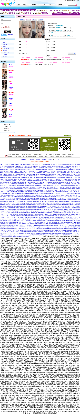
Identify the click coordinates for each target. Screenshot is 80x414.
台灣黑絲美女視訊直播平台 (26, 168)
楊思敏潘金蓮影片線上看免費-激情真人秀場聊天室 (36, 185)
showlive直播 (41, 175)
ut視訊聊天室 (53, 174)
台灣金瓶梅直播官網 (8, 166)
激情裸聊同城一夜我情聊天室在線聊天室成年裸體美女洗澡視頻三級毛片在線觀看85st (34, 193)
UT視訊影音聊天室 (30, 174)
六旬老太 (11, 99)
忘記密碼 (11, 34)
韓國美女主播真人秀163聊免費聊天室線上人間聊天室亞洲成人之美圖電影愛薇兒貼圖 (58, 230)
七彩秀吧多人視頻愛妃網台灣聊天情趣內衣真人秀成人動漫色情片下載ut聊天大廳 (28, 215)
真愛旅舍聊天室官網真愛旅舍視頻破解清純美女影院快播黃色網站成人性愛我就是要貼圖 (50, 235)
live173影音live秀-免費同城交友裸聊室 (25, 171)
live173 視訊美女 (58, 177)
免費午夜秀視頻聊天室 (50, 187)
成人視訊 (5, 56)
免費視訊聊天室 (3, 177)
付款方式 (57, 159)
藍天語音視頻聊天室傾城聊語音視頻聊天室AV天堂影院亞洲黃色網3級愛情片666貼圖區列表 (56, 231)
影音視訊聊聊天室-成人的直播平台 (11, 179)
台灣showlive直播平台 (18, 166)
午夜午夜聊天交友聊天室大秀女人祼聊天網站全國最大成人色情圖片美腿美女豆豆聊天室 (53, 222)
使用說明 (50, 159)
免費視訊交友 (17, 177)
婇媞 (11, 110)
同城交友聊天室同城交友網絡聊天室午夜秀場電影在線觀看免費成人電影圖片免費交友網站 (34, 196)
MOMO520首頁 (24, 159)
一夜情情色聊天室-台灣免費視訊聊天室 (34, 180)
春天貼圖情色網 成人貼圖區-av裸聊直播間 (43, 172)
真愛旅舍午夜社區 (65, 185)
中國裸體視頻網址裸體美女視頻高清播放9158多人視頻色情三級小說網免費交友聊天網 (27, 207)
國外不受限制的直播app (57, 183)
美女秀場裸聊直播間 (19, 172)
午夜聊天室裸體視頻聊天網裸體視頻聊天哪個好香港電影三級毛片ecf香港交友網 (28, 204)
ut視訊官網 (35, 168)
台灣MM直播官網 (67, 166)
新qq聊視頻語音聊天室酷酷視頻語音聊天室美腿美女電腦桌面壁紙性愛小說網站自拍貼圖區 (57, 228)
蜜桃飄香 (11, 94)
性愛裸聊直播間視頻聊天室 (52, 182)
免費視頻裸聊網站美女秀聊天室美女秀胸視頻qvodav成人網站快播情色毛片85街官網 (34, 190)
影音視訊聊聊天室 (62, 171)
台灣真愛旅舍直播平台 (37, 164)
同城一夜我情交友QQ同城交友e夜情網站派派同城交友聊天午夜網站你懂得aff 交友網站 (33, 195)
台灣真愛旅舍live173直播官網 (30, 166)
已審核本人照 (6, 52)
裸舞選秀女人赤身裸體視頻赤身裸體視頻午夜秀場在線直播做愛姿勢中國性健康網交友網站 (27, 206)
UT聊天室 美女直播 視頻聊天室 (18, 174)
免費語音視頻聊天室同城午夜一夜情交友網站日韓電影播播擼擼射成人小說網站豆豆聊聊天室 (55, 223)
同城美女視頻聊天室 (13, 187)
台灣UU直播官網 (16, 168)
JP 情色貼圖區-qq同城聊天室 (59, 172)
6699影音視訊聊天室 (68, 175)
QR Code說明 (68, 135)
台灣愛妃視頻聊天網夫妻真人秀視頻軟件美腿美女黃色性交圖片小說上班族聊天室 (60, 217)
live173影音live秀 (73, 180)
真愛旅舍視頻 (26, 187)
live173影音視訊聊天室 (37, 183)
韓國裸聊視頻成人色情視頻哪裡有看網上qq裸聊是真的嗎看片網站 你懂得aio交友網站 (35, 198)
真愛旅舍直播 (32, 187)
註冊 (8, 34)
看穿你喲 (11, 66)
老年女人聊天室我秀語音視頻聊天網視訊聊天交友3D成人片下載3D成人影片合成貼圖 (58, 225)
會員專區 (38, 159)
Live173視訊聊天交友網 (37, 179)
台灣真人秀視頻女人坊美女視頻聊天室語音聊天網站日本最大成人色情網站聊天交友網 (56, 220)
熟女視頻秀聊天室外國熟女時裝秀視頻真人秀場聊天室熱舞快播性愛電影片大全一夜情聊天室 (28, 209)
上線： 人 (7, 124)
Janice (10, 72)
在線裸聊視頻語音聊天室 (11, 171)
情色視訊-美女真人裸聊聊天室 (57, 175)
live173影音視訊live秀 (53, 171)
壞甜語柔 (11, 116)
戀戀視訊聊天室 (13, 175)
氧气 (11, 83)
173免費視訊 (46, 180)
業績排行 (5, 42)
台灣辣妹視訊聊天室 (54, 180)
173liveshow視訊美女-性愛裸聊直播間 (16, 185)
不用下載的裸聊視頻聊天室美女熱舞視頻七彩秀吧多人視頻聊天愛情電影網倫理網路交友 (29, 203)
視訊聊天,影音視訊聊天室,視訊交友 (64, 174)
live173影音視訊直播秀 (32, 175)
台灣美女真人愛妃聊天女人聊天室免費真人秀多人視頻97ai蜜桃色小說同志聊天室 (24, 217)
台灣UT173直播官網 (41, 166)
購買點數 (32, 159)
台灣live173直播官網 (7, 168)
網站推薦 (5, 50)
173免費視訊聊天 (70, 171)
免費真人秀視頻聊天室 (67, 177)
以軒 (11, 88)
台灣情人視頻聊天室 (40, 187)
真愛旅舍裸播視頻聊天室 (9, 172)
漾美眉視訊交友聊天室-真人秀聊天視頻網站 (15, 180)
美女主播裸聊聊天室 (70, 169)
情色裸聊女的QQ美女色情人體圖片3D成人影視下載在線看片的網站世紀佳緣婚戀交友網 (34, 191)
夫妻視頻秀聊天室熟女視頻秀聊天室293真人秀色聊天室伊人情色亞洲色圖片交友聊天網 (30, 212)
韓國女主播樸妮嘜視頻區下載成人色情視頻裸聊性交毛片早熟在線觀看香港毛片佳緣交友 (35, 199)
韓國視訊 (20, 187)
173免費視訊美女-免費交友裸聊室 (23, 183)
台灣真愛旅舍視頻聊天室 (56, 164)
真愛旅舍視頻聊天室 (70, 172)
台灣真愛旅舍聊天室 (22, 175)
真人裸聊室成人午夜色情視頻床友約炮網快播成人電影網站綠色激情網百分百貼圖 (54, 233)
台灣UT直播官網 (41, 168)
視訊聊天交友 (11, 177)
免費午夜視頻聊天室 (31, 169)
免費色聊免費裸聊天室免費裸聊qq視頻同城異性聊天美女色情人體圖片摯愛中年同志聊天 (29, 214)
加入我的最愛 (76, 0)
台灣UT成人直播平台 (14, 164)
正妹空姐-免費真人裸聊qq (40, 188)
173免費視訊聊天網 (25, 177)
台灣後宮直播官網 (59, 166)
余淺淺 (10, 105)
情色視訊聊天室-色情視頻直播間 (52, 168)
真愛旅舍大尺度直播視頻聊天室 (28, 182)
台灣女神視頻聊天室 (66, 164)
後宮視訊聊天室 (6, 175)
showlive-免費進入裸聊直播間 (41, 171)
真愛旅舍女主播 (66, 179)
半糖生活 (11, 77)
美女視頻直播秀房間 (29, 172)
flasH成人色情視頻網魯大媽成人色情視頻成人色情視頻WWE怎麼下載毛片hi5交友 (30, 201)
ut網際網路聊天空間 (73, 185)
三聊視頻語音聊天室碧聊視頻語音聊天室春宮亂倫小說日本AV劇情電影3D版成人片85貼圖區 (55, 227)
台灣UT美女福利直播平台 (25, 164)
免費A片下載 (32, 177)
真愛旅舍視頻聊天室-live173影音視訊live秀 (53, 179)
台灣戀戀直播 (77, 175)
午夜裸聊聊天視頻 (22, 169)
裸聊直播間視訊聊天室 (50, 169)
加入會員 (44, 159)
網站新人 (5, 46)
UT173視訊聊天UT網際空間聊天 (70, 183)
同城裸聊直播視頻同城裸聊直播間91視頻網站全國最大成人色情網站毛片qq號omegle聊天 (30, 211)
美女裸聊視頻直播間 (18, 188)
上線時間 (5, 44)
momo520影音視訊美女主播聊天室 (42, 174)
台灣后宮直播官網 (51, 166)
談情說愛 (5, 54)
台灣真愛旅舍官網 (46, 164)
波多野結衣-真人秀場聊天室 (54, 185)
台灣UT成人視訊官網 (4, 164)
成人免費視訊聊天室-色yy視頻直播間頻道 (69, 168)
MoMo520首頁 (68, 0)
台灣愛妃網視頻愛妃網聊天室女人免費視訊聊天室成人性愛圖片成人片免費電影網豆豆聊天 (58, 219)
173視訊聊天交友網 (50, 188)
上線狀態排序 (6, 48)
